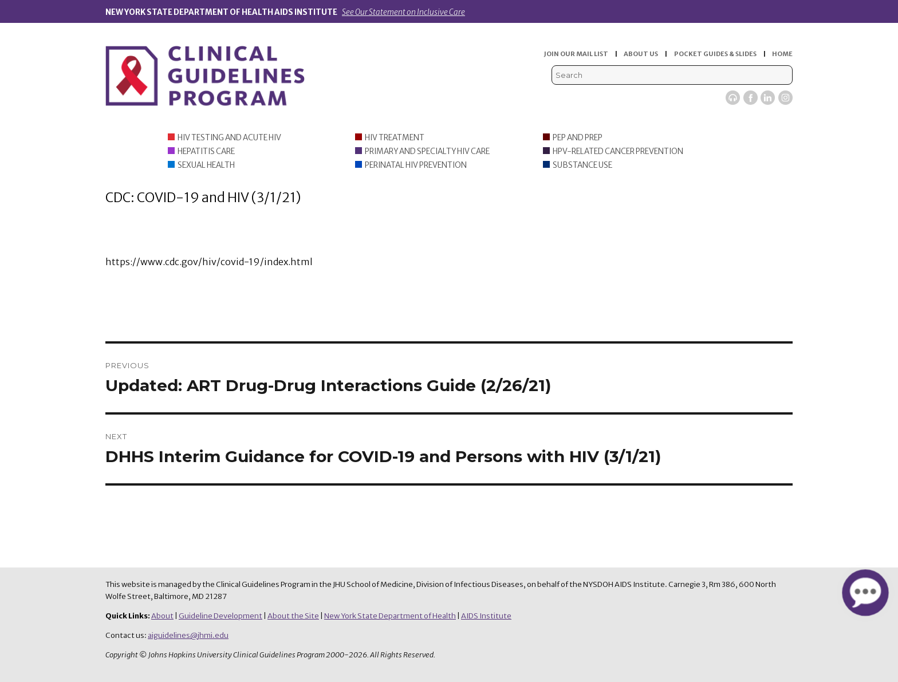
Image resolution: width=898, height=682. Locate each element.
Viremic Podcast (733, 97)
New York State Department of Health (390, 616)
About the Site (293, 616)
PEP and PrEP (577, 138)
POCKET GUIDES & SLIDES (715, 54)
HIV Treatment (394, 138)
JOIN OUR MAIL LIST (576, 54)
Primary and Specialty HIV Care (427, 151)
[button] (865, 592)
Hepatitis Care (206, 151)
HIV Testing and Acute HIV (229, 138)
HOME (782, 54)
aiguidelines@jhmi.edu (188, 635)
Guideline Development (220, 616)
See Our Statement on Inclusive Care (403, 12)
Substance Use (582, 165)
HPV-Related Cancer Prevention (618, 151)
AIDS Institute (486, 616)
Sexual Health (206, 165)
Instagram (785, 97)
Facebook (750, 97)
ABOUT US (641, 54)
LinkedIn (768, 97)
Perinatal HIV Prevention (416, 165)
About (162, 616)
